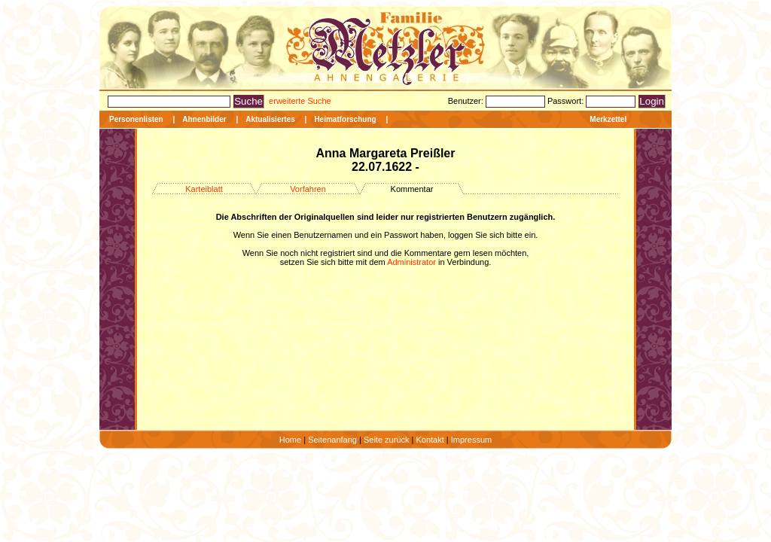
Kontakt (429, 439)
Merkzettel (608, 119)
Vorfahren (308, 188)
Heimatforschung (345, 119)
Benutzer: (467, 100)
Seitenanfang (332, 439)
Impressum (471, 439)
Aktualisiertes (270, 119)
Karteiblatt (204, 188)
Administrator (411, 261)
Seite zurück (387, 439)
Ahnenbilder (204, 119)
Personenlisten (136, 119)
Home (290, 439)
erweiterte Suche (300, 100)
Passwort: (566, 100)
